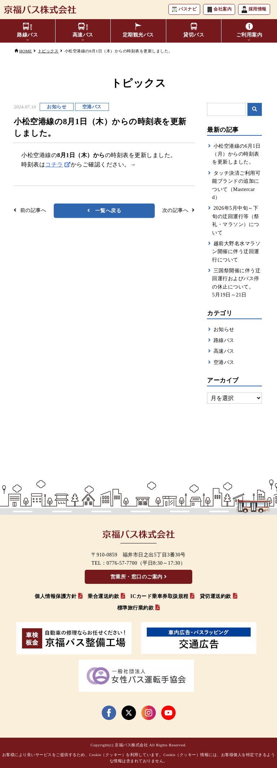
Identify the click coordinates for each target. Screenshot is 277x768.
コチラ (54, 164)
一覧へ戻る (108, 210)
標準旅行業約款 (135, 608)
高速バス (224, 351)
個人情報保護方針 (55, 596)
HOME (25, 51)
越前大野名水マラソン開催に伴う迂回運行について (236, 251)
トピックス (48, 51)
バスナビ (182, 9)
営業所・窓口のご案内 (136, 577)
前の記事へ (33, 210)
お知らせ (224, 329)
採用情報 (253, 9)
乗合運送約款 (103, 596)
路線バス (224, 340)
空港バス (224, 362)
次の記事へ (175, 210)
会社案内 (218, 9)
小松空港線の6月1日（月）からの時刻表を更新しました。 (236, 154)
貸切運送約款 (215, 596)
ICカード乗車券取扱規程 (159, 596)
